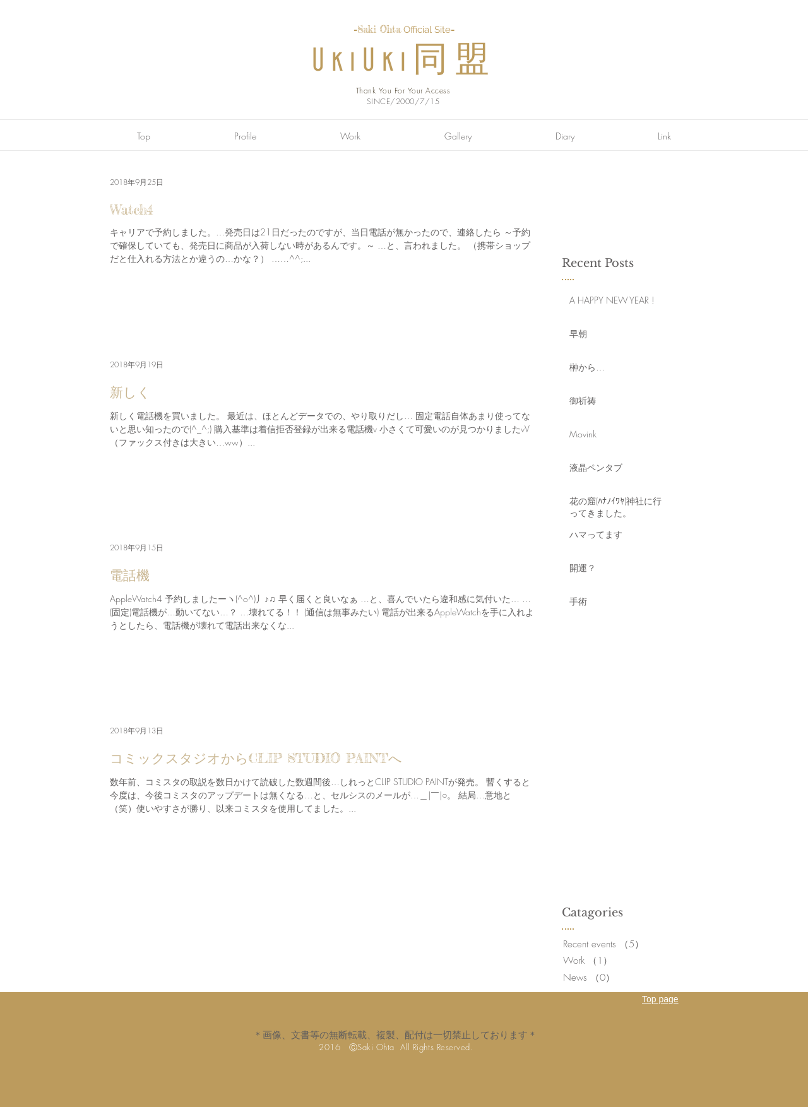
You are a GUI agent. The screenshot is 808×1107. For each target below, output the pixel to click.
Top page (660, 999)
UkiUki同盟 (404, 61)
